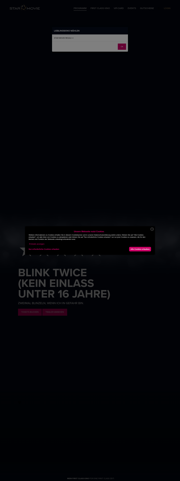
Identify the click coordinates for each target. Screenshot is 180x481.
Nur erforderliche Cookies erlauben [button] (44, 249)
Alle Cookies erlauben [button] (140, 249)
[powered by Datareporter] (152, 230)
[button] (36, 244)
